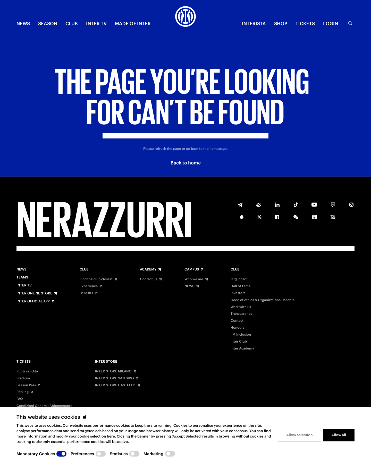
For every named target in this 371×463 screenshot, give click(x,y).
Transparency (241, 314)
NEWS (23, 24)
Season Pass (26, 385)
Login (330, 24)
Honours (237, 328)
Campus (191, 269)
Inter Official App (33, 301)
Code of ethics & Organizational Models (262, 300)
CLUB (71, 24)
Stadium (23, 378)
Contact (237, 321)
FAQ (19, 399)
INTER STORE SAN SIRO (114, 378)
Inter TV (96, 24)
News (21, 269)
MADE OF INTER (133, 24)
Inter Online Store (34, 293)
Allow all (338, 435)
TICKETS (305, 24)
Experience (89, 286)
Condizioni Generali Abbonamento (44, 406)
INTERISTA (254, 24)
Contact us (148, 279)
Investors (238, 293)
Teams (22, 277)
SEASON (47, 24)
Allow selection (299, 435)
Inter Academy (242, 348)
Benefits (86, 293)
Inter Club (239, 341)
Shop (280, 24)
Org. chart (239, 279)
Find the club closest (96, 279)
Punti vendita (27, 371)
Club (84, 269)
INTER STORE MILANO (113, 371)
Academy (148, 269)
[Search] (350, 23)
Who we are (193, 279)
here (111, 436)
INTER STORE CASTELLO (115, 385)
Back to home (186, 163)
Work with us (241, 307)
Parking (22, 392)
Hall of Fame (241, 286)
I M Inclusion (241, 335)
